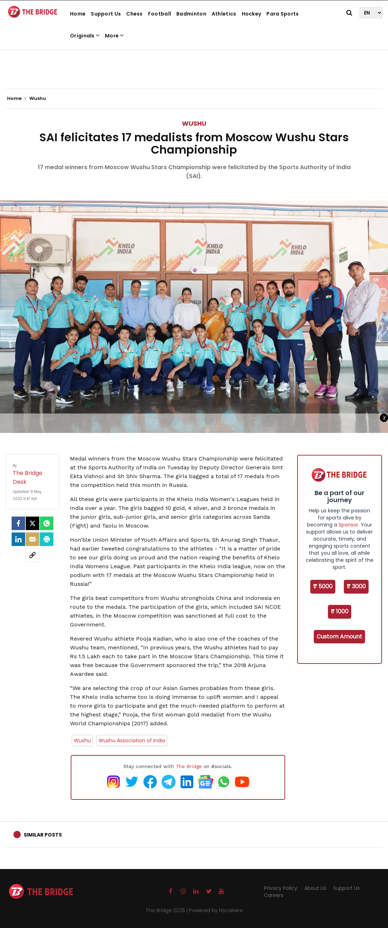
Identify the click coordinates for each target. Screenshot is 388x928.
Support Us (106, 13)
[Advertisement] (194, 67)
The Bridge (189, 766)
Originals (85, 35)
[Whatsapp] (47, 523)
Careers (273, 895)
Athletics (224, 13)
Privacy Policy (280, 888)
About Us (315, 888)
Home (78, 13)
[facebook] (18, 523)
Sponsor (348, 524)
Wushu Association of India (132, 740)
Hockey (251, 13)
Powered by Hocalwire (216, 910)
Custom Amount (339, 636)
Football (159, 13)
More (114, 35)
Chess (134, 13)
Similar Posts (43, 834)
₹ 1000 (339, 611)
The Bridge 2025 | (167, 910)
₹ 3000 (356, 586)
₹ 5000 (323, 586)
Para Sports (282, 13)
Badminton (191, 13)
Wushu (194, 123)
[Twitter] (32, 523)
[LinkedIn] (18, 539)
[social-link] (32, 555)
